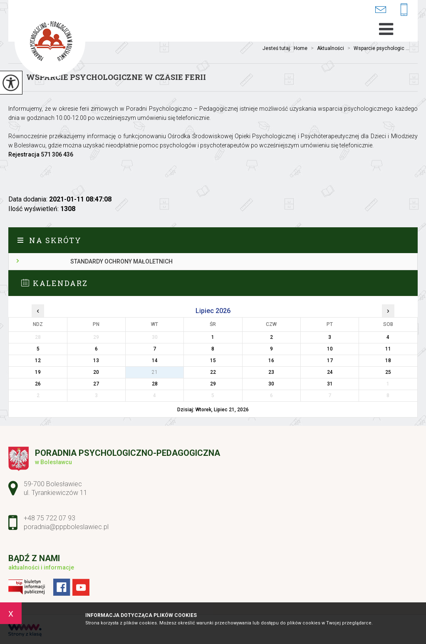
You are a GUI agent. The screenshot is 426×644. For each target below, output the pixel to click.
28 (155, 384)
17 (330, 360)
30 (271, 384)
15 (213, 360)
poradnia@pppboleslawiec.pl (380, 9)
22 (213, 372)
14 (155, 360)
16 (271, 360)
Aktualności (325, 48)
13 (96, 360)
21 (155, 372)
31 (330, 384)
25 (388, 372)
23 (271, 372)
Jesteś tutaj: (278, 48)
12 (38, 360)
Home (300, 48)
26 (38, 384)
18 (388, 360)
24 (330, 372)
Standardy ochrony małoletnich (121, 261)
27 (96, 384)
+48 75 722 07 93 (404, 10)
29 (213, 384)
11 (388, 349)
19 (38, 372)
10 (330, 349)
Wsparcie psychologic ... (376, 48)
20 (96, 372)
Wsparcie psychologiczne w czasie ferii (116, 77)
